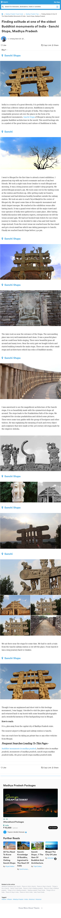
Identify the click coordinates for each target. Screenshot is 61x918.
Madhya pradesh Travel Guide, (36, 890)
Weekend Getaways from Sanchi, (11, 886)
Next (55, 859)
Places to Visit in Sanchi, (29, 886)
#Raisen (9, 899)
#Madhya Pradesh (18, 899)
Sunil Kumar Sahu (25, 869)
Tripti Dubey (37, 866)
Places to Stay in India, (12, 892)
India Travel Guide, (39, 892)
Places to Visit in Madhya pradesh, (33, 888)
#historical (32, 899)
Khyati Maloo (9, 866)
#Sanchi (4, 899)
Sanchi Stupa (11, 55)
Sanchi (7, 131)
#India (26, 899)
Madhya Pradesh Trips (32, 14)
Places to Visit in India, (26, 892)
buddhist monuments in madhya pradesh (19, 748)
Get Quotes (53, 828)
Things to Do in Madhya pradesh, (17, 890)
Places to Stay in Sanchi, (44, 886)
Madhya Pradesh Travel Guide (14, 14)
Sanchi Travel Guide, (16, 888)
